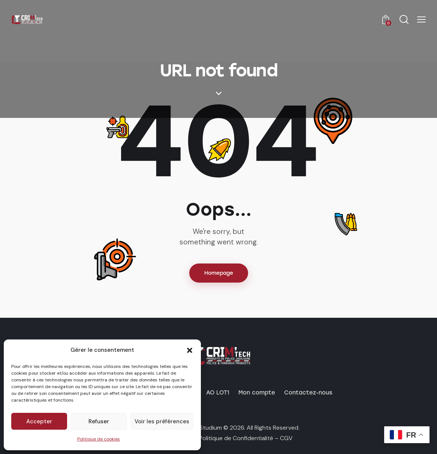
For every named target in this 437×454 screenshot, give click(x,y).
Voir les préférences (162, 421)
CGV (286, 438)
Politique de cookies (98, 439)
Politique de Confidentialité (236, 438)
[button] (189, 350)
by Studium (206, 428)
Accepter (39, 421)
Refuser (98, 421)
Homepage (218, 273)
